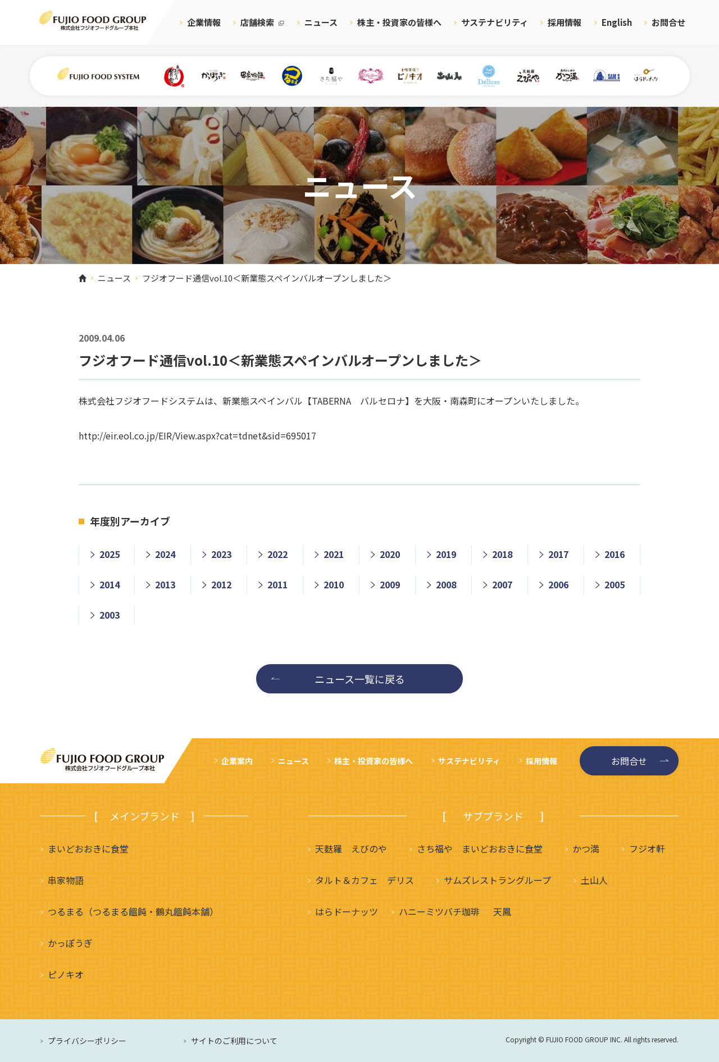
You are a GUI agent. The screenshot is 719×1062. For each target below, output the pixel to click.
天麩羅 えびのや (351, 848)
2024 (165, 554)
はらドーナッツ (346, 911)
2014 (109, 584)
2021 (334, 554)
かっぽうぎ (70, 943)
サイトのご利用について (234, 1040)
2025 (109, 554)
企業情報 (204, 22)
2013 (165, 584)
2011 (277, 584)
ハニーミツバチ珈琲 (439, 911)
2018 (502, 554)
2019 (446, 554)
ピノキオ (66, 974)
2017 (558, 554)
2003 (109, 614)
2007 (502, 584)
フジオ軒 (647, 848)
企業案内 (237, 760)
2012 (221, 584)
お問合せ (668, 22)
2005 (614, 584)
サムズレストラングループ (497, 880)
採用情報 (564, 22)
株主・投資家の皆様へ (399, 22)
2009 (390, 584)
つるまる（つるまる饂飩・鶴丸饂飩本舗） (133, 911)
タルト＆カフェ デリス (364, 880)
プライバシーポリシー (87, 1040)
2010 (334, 584)
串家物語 (66, 880)
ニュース (321, 22)
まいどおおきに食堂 (88, 848)
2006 (558, 584)
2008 (446, 584)
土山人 (594, 880)
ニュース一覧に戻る (360, 678)
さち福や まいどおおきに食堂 (480, 848)
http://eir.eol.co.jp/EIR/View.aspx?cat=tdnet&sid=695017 (197, 435)
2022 (277, 554)
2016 (614, 554)
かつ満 (585, 848)
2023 (221, 554)
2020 (390, 554)
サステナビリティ (494, 22)
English (617, 22)
